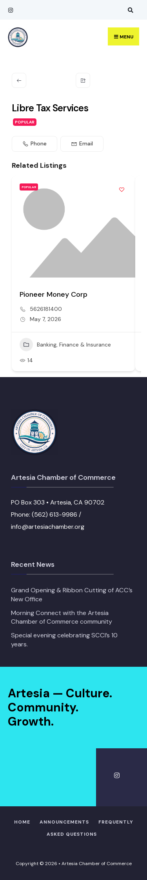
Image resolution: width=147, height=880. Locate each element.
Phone (34, 143)
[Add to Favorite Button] (121, 189)
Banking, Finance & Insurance (65, 344)
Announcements (64, 822)
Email (82, 143)
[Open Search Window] (129, 10)
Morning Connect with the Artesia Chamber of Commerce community (61, 617)
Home (22, 822)
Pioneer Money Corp (53, 294)
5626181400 (46, 308)
